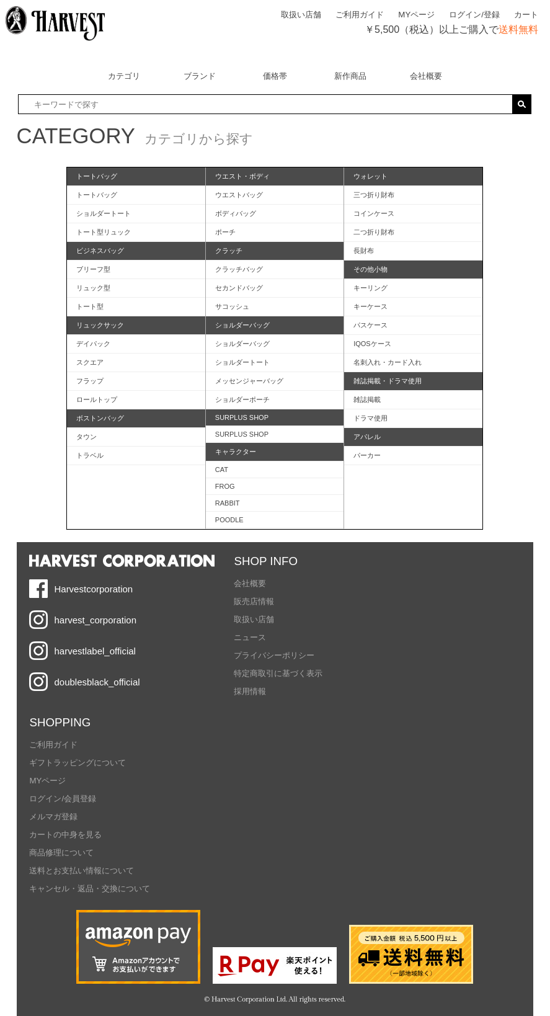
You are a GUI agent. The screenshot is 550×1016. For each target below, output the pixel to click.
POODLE (229, 520)
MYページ (416, 14)
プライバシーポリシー (274, 655)
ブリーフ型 (93, 269)
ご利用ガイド (359, 14)
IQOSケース (372, 343)
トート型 (90, 306)
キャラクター (235, 451)
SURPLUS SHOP (241, 417)
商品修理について (61, 852)
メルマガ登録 (53, 816)
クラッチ (228, 250)
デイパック (93, 343)
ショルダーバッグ (242, 325)
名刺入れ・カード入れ (387, 362)
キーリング (370, 288)
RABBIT (227, 503)
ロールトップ (96, 399)
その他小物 (370, 269)
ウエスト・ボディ (242, 176)
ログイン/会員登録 (62, 798)
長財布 (363, 250)
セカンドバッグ (239, 288)
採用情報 (250, 691)
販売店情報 (254, 601)
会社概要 (250, 583)
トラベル (90, 455)
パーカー (367, 455)
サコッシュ (232, 306)
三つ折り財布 (373, 194)
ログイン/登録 (474, 14)
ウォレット (370, 176)
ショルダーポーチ (242, 399)
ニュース (250, 637)
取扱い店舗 (301, 14)
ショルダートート (103, 213)
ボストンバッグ (100, 418)
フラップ (90, 381)
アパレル (367, 436)
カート (526, 14)
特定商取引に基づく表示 (278, 673)
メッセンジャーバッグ (249, 381)
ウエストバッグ (239, 194)
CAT (221, 469)
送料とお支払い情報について (81, 870)
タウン (86, 436)
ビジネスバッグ (100, 250)
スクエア (90, 362)
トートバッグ (96, 176)
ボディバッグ (235, 213)
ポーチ (225, 232)
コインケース (373, 213)
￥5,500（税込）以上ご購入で (451, 29)
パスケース (370, 325)
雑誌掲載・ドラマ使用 (387, 381)
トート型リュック (103, 232)
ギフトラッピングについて (77, 762)
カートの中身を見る (65, 834)
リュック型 (93, 288)
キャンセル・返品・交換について (89, 888)
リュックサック (100, 325)
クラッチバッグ (239, 269)
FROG (225, 486)
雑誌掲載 (367, 399)
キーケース (370, 306)
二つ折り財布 (373, 232)
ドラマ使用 (370, 418)
